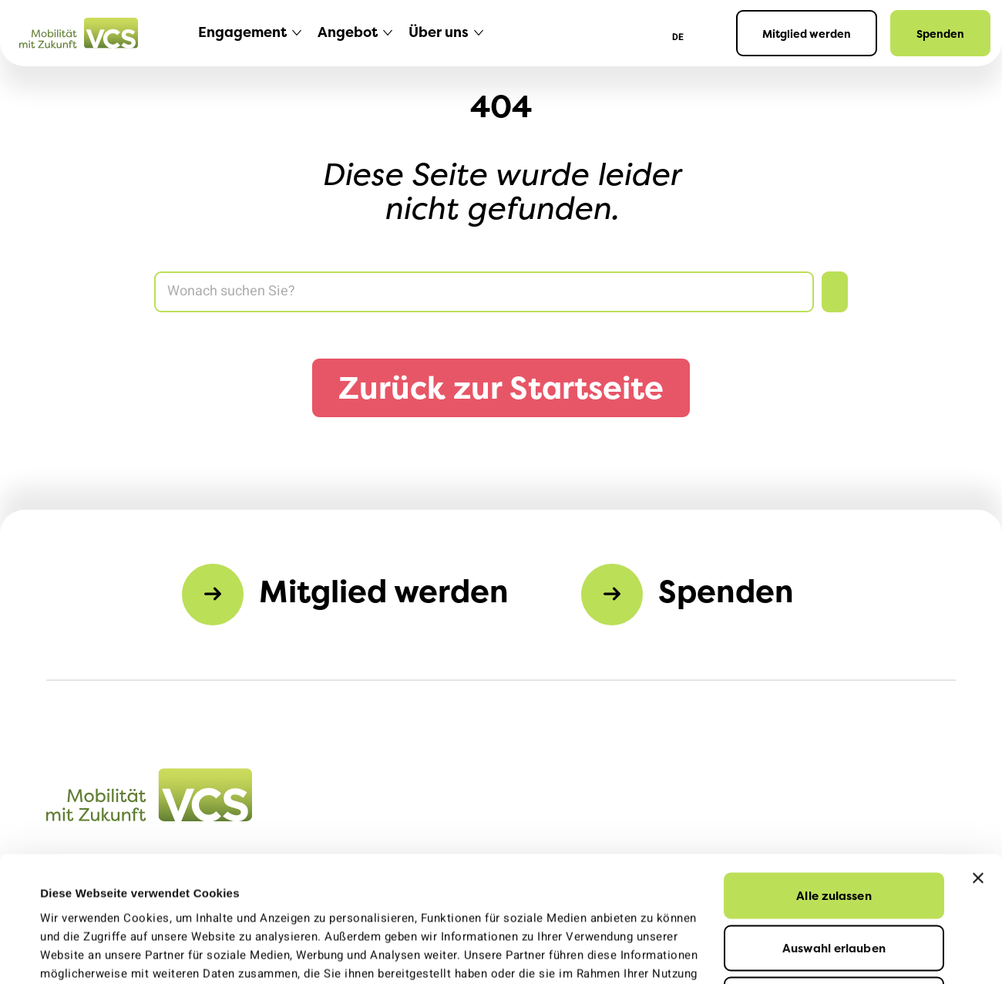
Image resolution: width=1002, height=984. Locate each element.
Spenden (940, 33)
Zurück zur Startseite (501, 387)
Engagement (242, 32)
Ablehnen (834, 882)
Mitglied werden (806, 33)
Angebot (348, 32)
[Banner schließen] (978, 760)
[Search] (484, 291)
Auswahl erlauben (834, 830)
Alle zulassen (833, 778)
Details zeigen (676, 953)
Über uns (439, 32)
